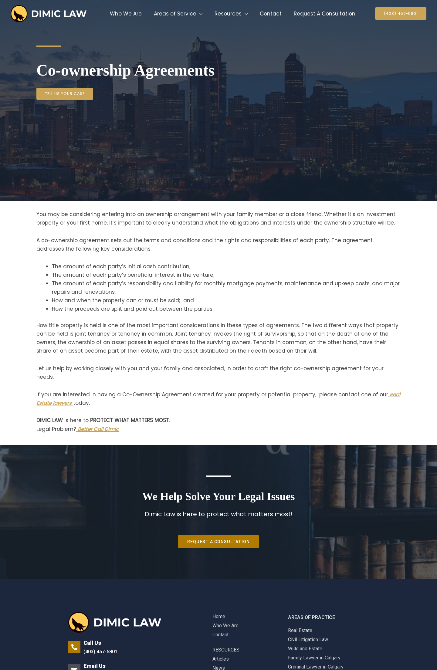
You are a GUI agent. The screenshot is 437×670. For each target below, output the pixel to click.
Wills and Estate (305, 648)
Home (218, 616)
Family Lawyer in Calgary (314, 658)
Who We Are (125, 13)
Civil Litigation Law (308, 639)
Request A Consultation (316, 13)
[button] (197, 14)
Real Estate (300, 630)
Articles (220, 659)
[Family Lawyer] (48, 13)
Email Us (94, 666)
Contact (264, 13)
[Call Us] (74, 647)
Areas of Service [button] (175, 14)
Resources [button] (226, 14)
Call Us (92, 643)
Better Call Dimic (99, 429)
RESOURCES (225, 650)
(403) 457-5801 (101, 651)
